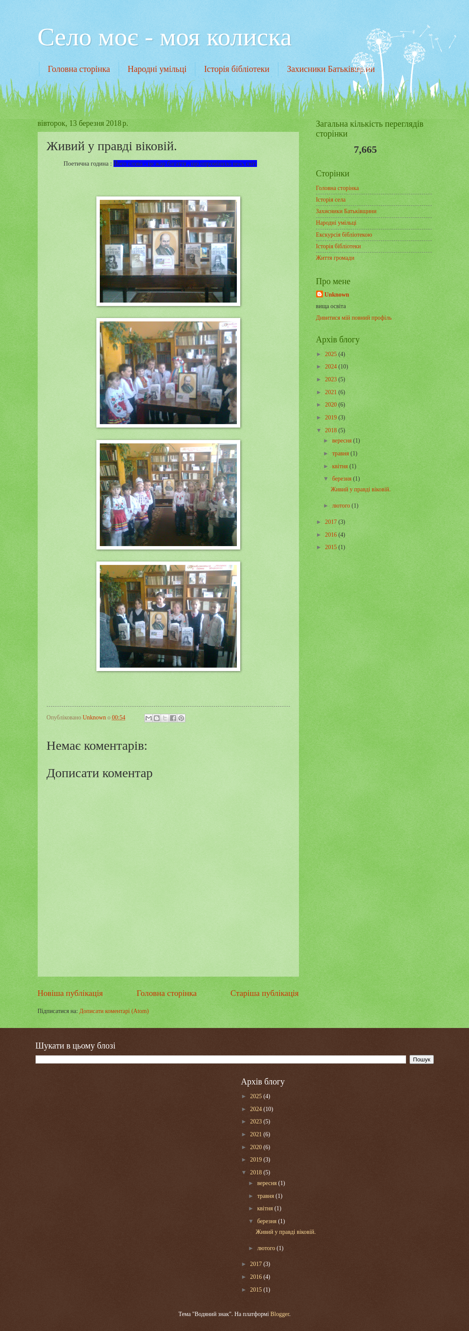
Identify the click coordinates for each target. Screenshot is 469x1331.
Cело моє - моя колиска (165, 37)
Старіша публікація (264, 993)
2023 (331, 379)
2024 (331, 366)
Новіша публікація (70, 993)
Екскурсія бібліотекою (344, 235)
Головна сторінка (79, 69)
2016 (331, 535)
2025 (331, 354)
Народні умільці (157, 69)
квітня (340, 466)
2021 (331, 392)
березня (342, 478)
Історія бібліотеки (236, 69)
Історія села (331, 199)
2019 (331, 417)
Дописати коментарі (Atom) (114, 1011)
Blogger (279, 1314)
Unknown (337, 294)
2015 (331, 547)
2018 (331, 430)
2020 (331, 404)
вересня (342, 440)
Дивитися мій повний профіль (354, 318)
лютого (341, 505)
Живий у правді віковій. (361, 489)
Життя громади (335, 258)
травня (341, 453)
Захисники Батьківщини (331, 69)
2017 (331, 522)
